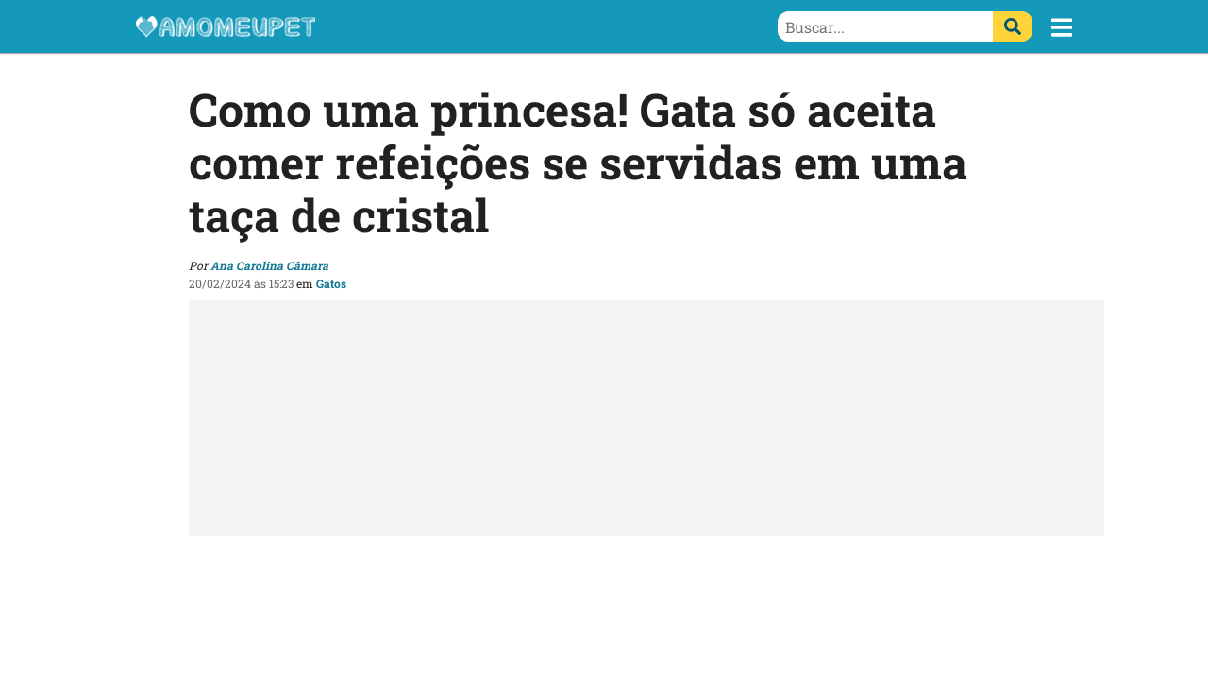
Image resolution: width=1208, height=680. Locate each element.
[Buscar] (1012, 26)
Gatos (331, 283)
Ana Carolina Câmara (269, 265)
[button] (1061, 27)
